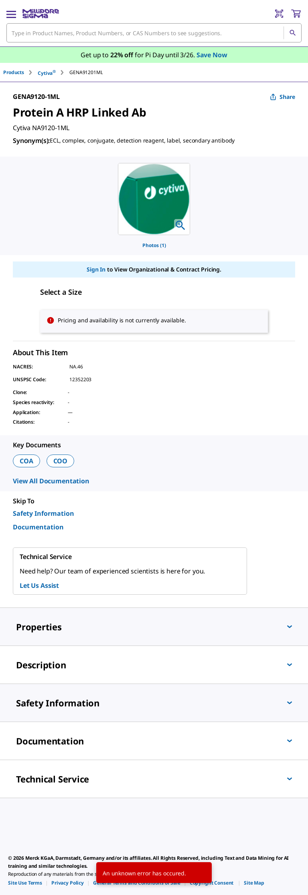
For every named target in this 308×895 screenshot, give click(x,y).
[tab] (20, 72)
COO (60, 461)
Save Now (212, 54)
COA (26, 461)
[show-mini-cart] (296, 13)
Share (282, 97)
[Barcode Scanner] (279, 13)
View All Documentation (51, 481)
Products (13, 72)
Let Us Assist (39, 585)
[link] (25, 882)
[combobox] (154, 32)
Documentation (38, 527)
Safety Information (43, 513)
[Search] (292, 32)
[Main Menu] (11, 13)
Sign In (96, 269)
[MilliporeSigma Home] (40, 13)
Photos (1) (154, 245)
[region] (154, 199)
